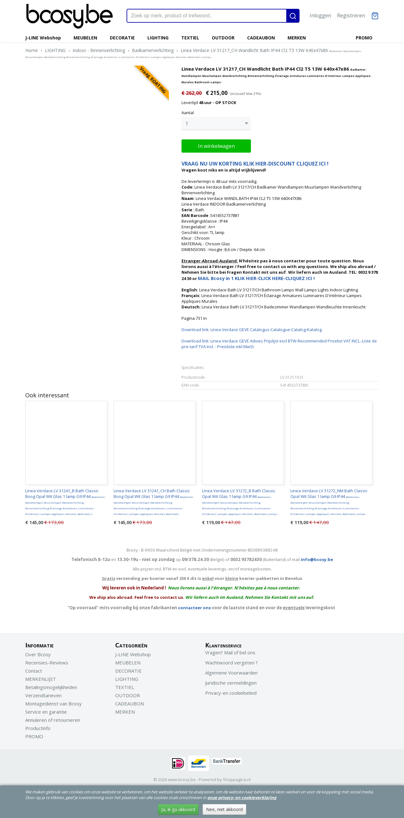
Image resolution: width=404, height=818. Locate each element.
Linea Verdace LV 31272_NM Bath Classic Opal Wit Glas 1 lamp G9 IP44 (328, 500)
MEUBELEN (85, 38)
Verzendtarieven (43, 694)
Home (31, 50)
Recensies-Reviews (46, 661)
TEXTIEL (190, 38)
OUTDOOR (223, 38)
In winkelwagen (216, 144)
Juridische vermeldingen (231, 681)
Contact (33, 669)
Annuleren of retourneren (52, 718)
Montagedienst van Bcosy (53, 702)
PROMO (364, 38)
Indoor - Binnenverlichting (99, 50)
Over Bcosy (38, 653)
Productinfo (37, 726)
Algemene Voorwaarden (231, 671)
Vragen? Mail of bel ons (230, 651)
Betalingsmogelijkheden (51, 685)
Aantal (187, 112)
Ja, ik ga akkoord (178, 809)
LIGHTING (158, 38)
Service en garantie (46, 710)
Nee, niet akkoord (224, 809)
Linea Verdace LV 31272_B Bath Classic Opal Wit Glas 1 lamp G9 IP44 (240, 500)
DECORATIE (122, 38)
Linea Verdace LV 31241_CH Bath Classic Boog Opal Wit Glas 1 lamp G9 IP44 (154, 500)
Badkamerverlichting (153, 50)
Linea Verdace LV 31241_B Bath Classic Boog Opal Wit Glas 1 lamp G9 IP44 (65, 500)
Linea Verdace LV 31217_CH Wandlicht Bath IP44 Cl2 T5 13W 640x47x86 (193, 53)
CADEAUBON (261, 38)
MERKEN (297, 38)
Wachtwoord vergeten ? (231, 661)
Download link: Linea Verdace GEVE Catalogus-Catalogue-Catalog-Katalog (251, 328)
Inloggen (320, 15)
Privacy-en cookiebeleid (231, 691)
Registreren (351, 15)
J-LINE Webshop (43, 38)
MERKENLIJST (40, 677)
